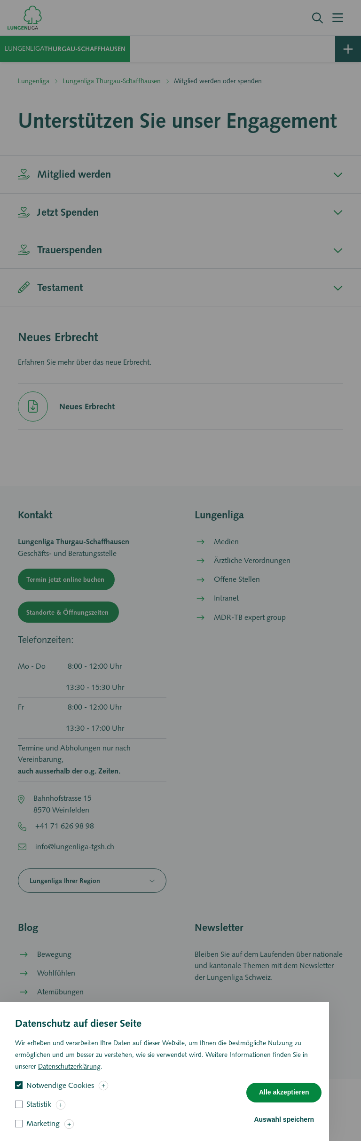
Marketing (43, 1131)
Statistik (38, 1112)
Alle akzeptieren (284, 1100)
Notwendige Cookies (60, 1092)
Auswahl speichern (284, 1127)
